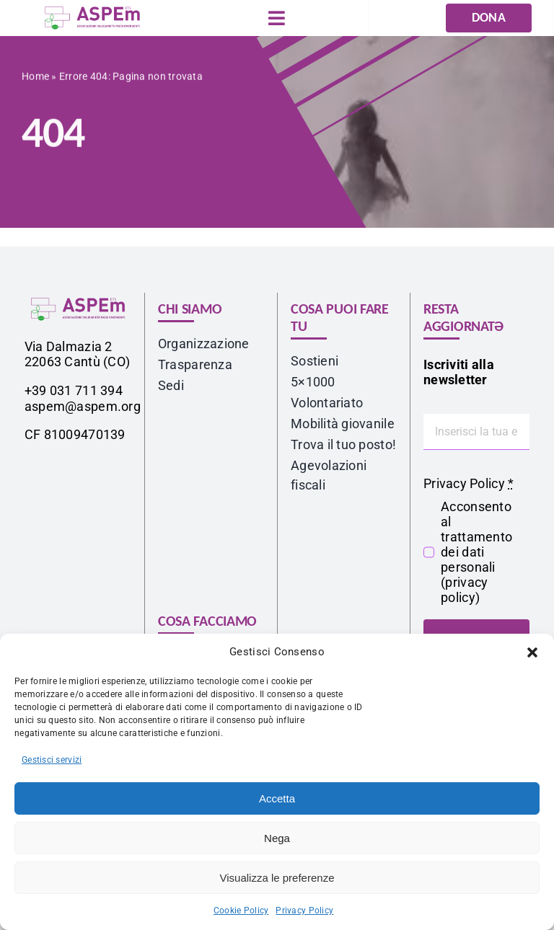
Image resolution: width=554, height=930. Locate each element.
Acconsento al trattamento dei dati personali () (476, 552)
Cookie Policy (241, 910)
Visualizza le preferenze (277, 878)
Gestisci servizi (52, 760)
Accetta (277, 798)
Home (35, 79)
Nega (277, 838)
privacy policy (464, 590)
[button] (532, 652)
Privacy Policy (304, 910)
